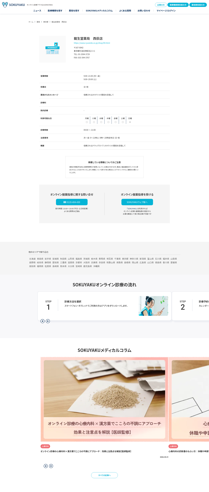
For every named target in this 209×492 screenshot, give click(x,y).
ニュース (37, 10)
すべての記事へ (104, 475)
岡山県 (135, 262)
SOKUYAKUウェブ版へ (137, 202)
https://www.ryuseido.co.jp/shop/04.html (92, 43)
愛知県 (55, 262)
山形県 (71, 258)
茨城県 (86, 258)
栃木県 (94, 258)
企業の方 (161, 4)
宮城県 (55, 258)
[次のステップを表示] (48, 321)
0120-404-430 (73, 202)
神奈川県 (134, 258)
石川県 (158, 258)
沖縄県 (96, 266)
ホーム (31, 22)
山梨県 (173, 258)
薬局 (38, 22)
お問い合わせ (144, 10)
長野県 (32, 262)
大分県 (71, 266)
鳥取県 (119, 262)
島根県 (127, 262)
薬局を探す (74, 10)
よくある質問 (125, 10)
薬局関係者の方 (198, 4)
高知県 (32, 266)
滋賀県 (71, 262)
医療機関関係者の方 (178, 4)
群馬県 (102, 258)
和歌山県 (110, 262)
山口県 (150, 262)
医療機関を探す (55, 10)
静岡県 (48, 262)
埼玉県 (109, 258)
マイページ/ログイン (166, 10)
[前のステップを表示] (43, 321)
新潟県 (143, 258)
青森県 (40, 258)
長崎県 (55, 266)
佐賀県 (48, 266)
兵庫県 (94, 262)
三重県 (63, 262)
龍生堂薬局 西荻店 (59, 22)
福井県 (166, 258)
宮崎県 (79, 266)
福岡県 (40, 266)
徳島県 (158, 262)
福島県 (79, 258)
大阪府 (86, 262)
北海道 (32, 258)
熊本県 (63, 266)
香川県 (166, 262)
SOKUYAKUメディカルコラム (99, 10)
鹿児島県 (87, 266)
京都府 (79, 262)
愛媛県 (173, 262)
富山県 (150, 258)
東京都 (45, 22)
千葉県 (117, 258)
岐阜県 (40, 262)
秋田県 (63, 258)
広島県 (143, 262)
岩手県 (48, 258)
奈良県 (102, 262)
